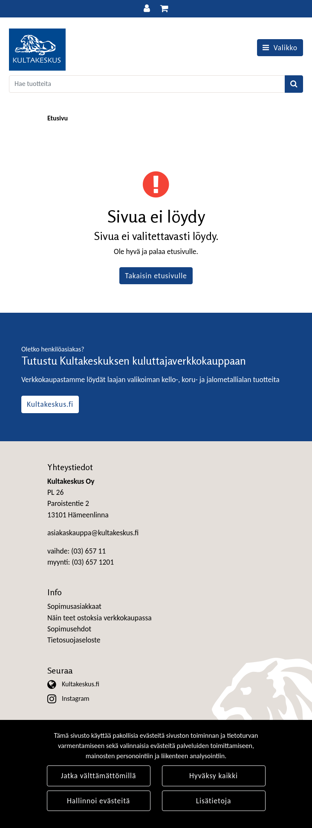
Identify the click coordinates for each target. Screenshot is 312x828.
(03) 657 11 (88, 551)
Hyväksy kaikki (213, 775)
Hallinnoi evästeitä (98, 800)
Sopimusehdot (69, 629)
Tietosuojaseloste (73, 640)
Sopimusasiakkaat (74, 606)
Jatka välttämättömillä (98, 775)
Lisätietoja (213, 800)
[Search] (147, 83)
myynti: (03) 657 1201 (80, 562)
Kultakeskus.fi (50, 404)
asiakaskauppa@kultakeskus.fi (93, 532)
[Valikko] (280, 47)
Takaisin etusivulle (156, 275)
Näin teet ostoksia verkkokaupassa (99, 617)
